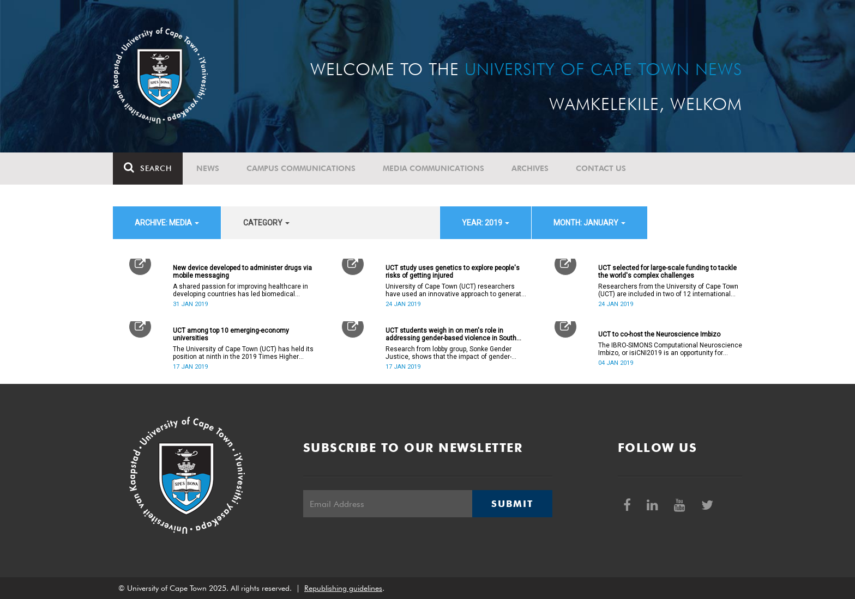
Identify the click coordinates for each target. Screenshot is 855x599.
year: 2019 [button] (485, 222)
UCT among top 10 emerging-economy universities (231, 334)
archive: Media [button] (167, 222)
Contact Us (601, 168)
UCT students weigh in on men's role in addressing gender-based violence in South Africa (451, 334)
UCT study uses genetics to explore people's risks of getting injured (453, 271)
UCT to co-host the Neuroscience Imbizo (659, 334)
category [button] (266, 222)
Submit (512, 503)
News (207, 168)
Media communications (433, 168)
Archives (530, 168)
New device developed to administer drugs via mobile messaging (242, 271)
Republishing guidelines (343, 588)
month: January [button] (589, 222)
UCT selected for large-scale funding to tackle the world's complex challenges (667, 271)
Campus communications (301, 168)
